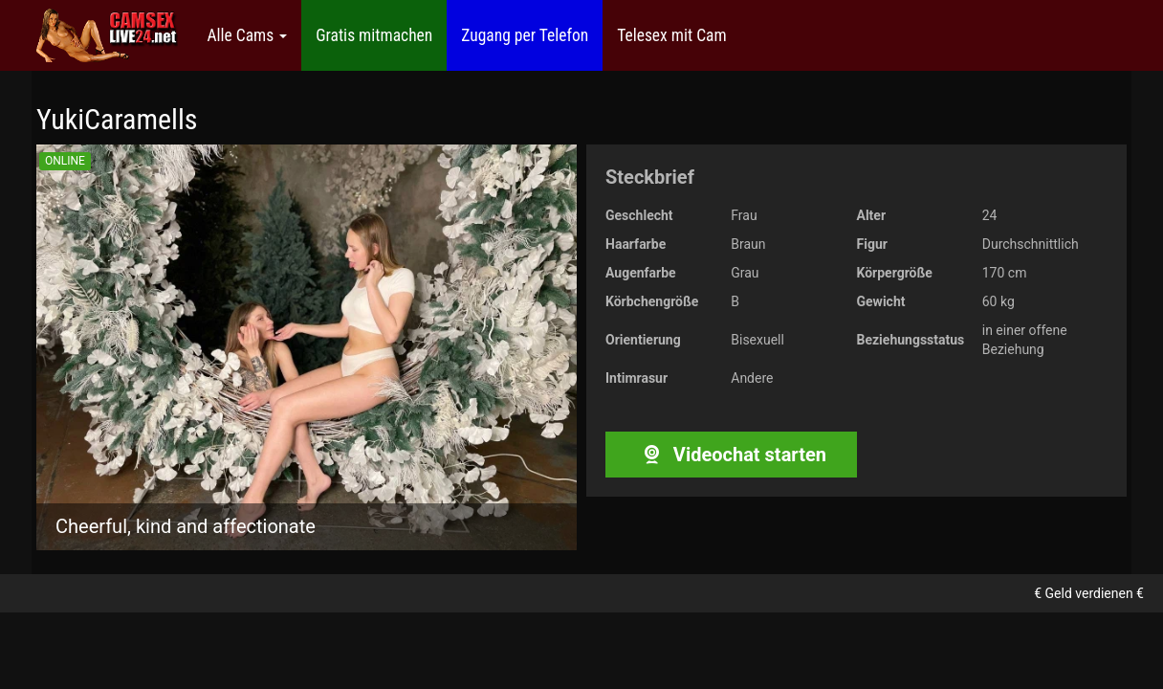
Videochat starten (731, 454)
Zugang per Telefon (524, 35)
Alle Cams (247, 35)
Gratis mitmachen (374, 35)
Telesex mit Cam (671, 35)
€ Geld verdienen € (1089, 593)
